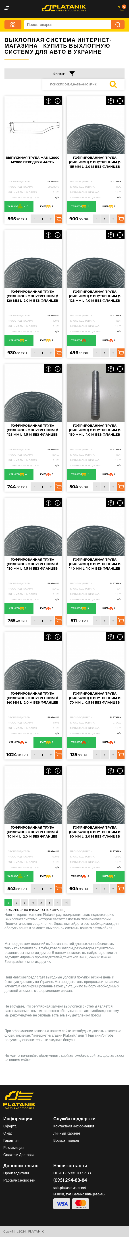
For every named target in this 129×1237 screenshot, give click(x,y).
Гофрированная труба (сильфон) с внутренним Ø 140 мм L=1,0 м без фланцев (95, 564)
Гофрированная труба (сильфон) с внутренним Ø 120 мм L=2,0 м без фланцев (32, 296)
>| (66, 902)
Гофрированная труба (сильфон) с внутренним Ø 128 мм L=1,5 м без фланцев (32, 430)
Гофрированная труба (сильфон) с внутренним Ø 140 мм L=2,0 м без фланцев (32, 698)
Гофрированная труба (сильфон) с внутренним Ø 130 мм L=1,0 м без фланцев (95, 430)
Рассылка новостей (19, 1180)
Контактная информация (73, 1126)
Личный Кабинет (66, 1133)
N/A (57, 197)
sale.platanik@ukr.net (69, 1187)
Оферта (10, 1126)
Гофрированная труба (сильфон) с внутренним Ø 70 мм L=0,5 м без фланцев (95, 698)
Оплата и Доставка (18, 1154)
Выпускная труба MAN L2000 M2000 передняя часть (32, 160)
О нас (7, 1133)
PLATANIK (53, 181)
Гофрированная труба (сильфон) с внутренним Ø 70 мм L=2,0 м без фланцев (32, 831)
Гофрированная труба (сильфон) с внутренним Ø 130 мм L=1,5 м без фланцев (32, 564)
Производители (16, 1173)
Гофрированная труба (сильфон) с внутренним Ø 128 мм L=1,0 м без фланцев (95, 296)
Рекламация (13, 1147)
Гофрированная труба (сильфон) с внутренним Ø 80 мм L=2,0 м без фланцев (95, 831)
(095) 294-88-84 (70, 1180)
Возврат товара (66, 1140)
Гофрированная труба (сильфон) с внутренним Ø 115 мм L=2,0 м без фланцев (95, 162)
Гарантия (11, 1140)
